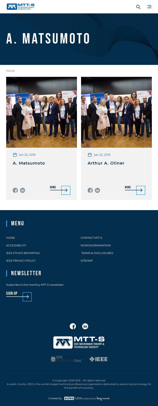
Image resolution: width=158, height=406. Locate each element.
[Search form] (138, 6)
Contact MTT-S (91, 237)
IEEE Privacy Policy (21, 260)
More (53, 187)
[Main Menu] (149, 6)
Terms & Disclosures (97, 253)
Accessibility (16, 245)
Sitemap (87, 260)
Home (10, 70)
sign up (11, 293)
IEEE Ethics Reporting (23, 253)
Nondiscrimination (96, 245)
